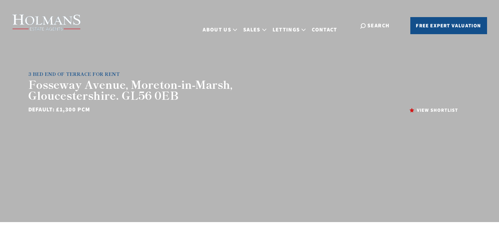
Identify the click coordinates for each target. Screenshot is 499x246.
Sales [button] (261, 24)
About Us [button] (226, 24)
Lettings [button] (295, 24)
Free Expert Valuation (448, 25)
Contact (331, 24)
